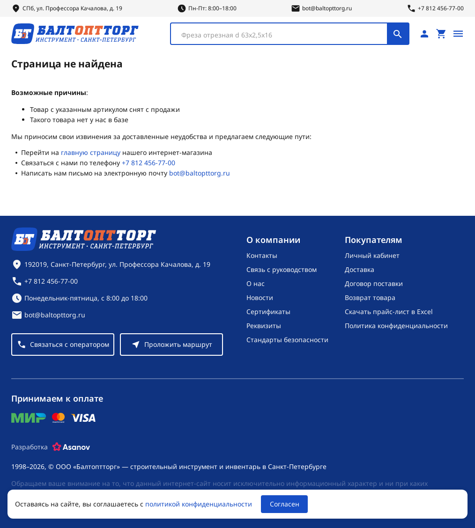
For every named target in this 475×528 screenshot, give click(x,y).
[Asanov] (71, 447)
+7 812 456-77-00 (148, 162)
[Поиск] (397, 33)
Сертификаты (268, 311)
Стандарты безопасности (287, 339)
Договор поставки (374, 283)
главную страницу (90, 152)
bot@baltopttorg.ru (199, 173)
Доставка (359, 269)
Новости (259, 297)
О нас (255, 283)
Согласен (284, 503)
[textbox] (284, 35)
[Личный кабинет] (424, 33)
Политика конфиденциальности (396, 325)
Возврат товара (370, 297)
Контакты (261, 255)
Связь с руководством (281, 269)
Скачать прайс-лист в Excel (389, 311)
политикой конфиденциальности (198, 503)
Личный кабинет (372, 255)
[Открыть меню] (458, 33)
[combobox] (289, 33)
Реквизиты (263, 325)
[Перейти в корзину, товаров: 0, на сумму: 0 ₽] (441, 33)
